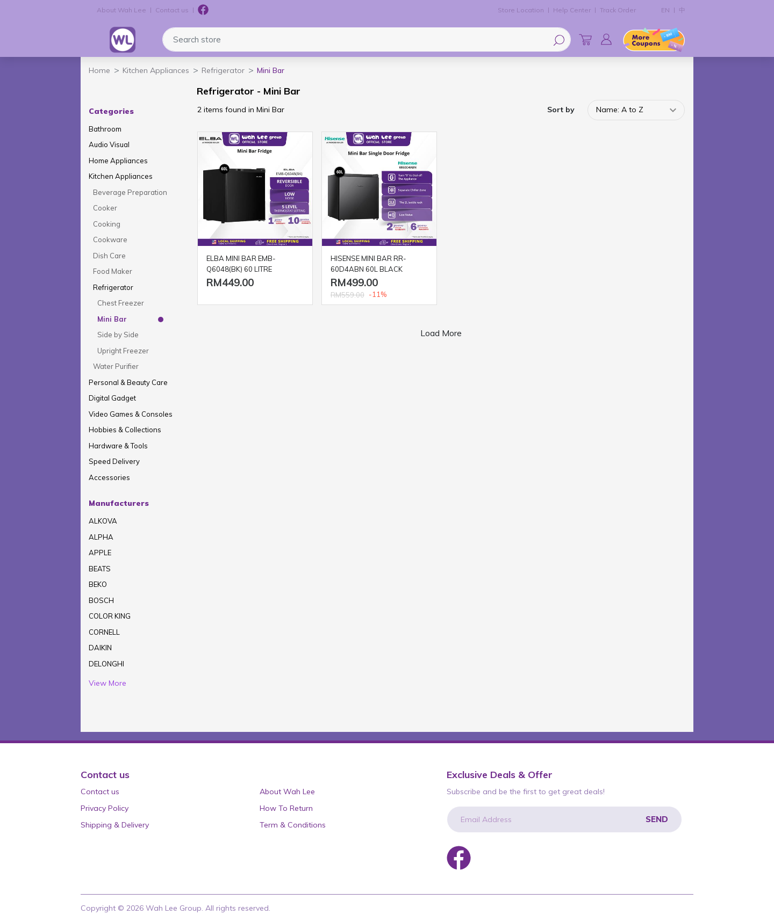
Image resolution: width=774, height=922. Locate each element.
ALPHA (101, 537)
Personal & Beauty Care (128, 382)
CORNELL (104, 632)
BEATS (100, 568)
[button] (606, 39)
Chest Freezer (120, 303)
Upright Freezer (123, 350)
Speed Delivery (114, 461)
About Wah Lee (121, 10)
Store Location (521, 10)
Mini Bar (112, 319)
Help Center (572, 10)
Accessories (109, 477)
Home (99, 70)
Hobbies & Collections (125, 429)
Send (657, 819)
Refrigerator (113, 287)
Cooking (106, 224)
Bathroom (105, 129)
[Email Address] (564, 819)
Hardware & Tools (118, 445)
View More (107, 683)
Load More (441, 333)
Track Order (618, 10)
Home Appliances (118, 160)
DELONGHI (106, 663)
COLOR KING (110, 616)
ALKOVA (103, 521)
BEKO (98, 584)
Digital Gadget (112, 398)
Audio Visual (109, 144)
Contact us (172, 10)
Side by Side (118, 334)
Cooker (105, 208)
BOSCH (101, 600)
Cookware (110, 239)
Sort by (561, 109)
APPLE (100, 552)
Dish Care (109, 255)
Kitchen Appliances (121, 176)
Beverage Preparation (130, 192)
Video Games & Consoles (131, 414)
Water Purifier (116, 366)
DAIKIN (100, 647)
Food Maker (112, 271)
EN (665, 10)
